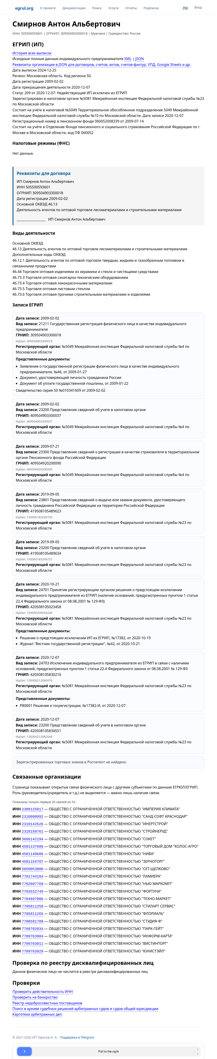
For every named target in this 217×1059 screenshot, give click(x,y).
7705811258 (32, 900)
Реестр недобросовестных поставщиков (47, 994)
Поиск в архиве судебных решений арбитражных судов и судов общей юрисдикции (85, 999)
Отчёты (131, 8)
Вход (198, 7)
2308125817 (32, 809)
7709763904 (32, 928)
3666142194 (32, 837)
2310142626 (32, 822)
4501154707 (32, 858)
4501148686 (32, 851)
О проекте (48, 8)
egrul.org (24, 8)
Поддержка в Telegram (77, 1028)
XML (127, 58)
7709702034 (32, 921)
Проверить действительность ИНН (43, 982)
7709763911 (32, 935)
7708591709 (32, 914)
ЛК (185, 8)
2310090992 (32, 815)
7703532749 (32, 886)
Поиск (97, 8)
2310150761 (32, 829)
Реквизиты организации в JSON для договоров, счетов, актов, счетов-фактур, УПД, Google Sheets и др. (102, 64)
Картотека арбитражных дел (37, 1005)
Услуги (113, 8)
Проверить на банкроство (35, 988)
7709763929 (32, 942)
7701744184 (32, 872)
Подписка (150, 8)
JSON (139, 58)
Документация (74, 8)
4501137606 (32, 844)
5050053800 (32, 865)
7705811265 (32, 907)
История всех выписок (32, 53)
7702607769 (32, 879)
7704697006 (32, 893)
